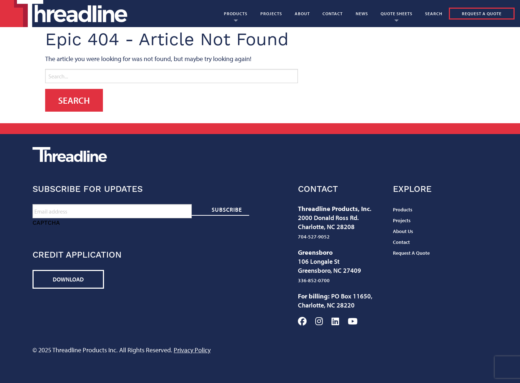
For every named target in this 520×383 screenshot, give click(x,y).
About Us (403, 231)
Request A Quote (482, 13)
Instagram (319, 321)
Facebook (302, 321)
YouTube (353, 321)
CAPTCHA (46, 222)
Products (235, 13)
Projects (271, 13)
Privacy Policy (192, 350)
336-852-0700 (314, 280)
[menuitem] (235, 13)
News (362, 13)
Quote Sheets (396, 13)
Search (433, 13)
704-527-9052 (314, 236)
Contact (332, 13)
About (302, 13)
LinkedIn (335, 321)
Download (68, 279)
